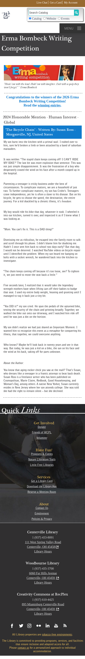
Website (51, 18)
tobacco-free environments (57, 634)
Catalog (37, 18)
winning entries (49, 105)
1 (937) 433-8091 (43, 537)
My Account (70, 2)
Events (65, 18)
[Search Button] (76, 13)
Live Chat (42, 2)
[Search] (51, 13)
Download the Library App (42, 486)
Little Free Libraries (42, 465)
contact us (23, 647)
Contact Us (42, 508)
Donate (42, 427)
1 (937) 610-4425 (43, 599)
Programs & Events (42, 454)
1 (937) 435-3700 (43, 568)
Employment (42, 513)
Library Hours (43, 551)
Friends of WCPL (42, 432)
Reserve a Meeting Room (41, 492)
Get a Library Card (42, 481)
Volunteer (41, 438)
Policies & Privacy (41, 519)
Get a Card (56, 2)
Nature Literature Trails (41, 459)
